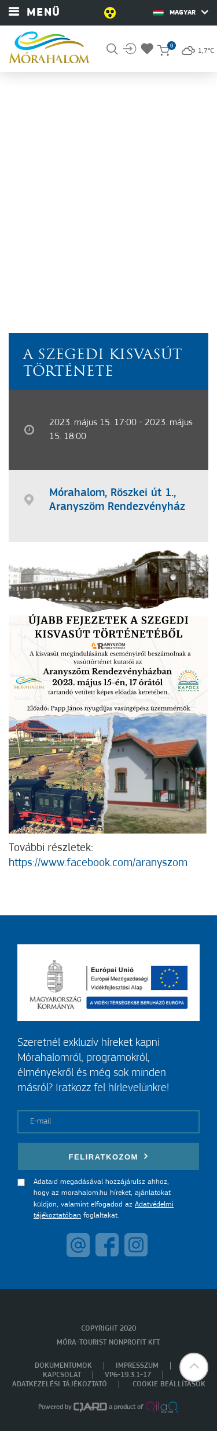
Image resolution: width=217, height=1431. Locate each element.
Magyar (180, 12)
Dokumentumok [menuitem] (63, 1366)
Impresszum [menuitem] (137, 1366)
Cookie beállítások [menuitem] (169, 1384)
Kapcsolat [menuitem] (62, 1375)
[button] (193, 1367)
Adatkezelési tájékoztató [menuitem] (59, 1384)
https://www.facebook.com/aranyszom (98, 863)
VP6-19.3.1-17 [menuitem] (128, 1375)
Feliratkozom (109, 1156)
